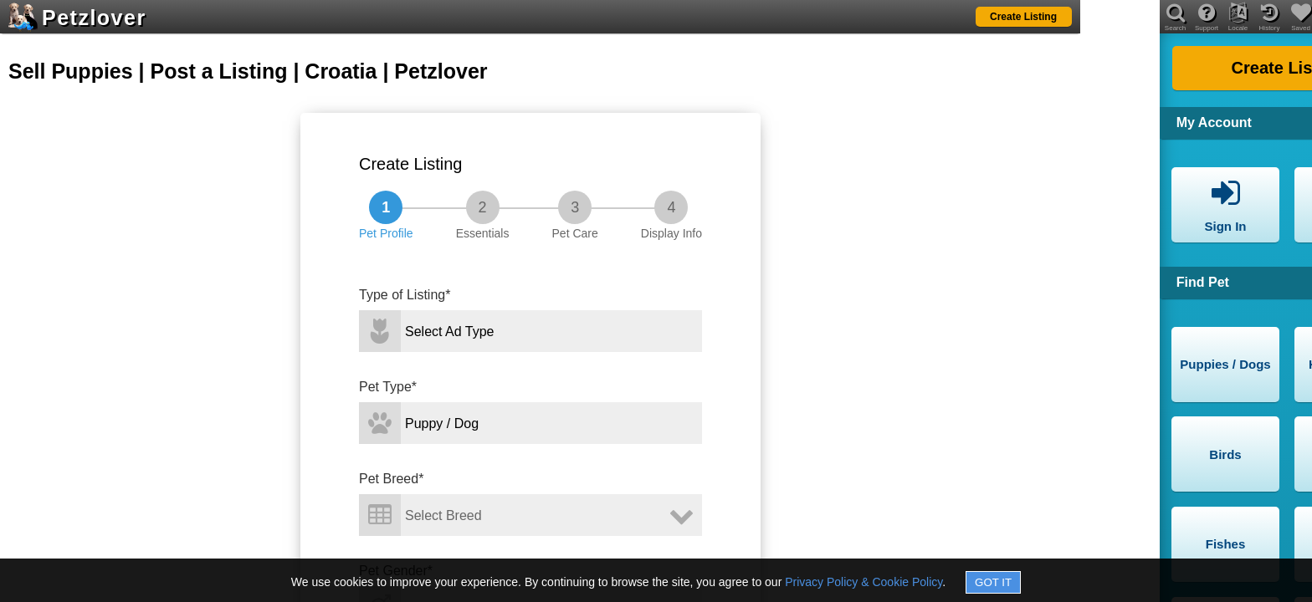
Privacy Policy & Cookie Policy (863, 582)
